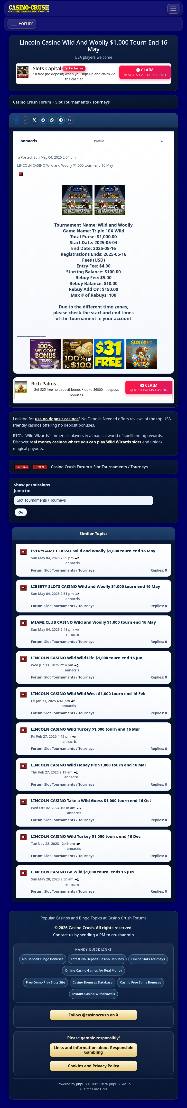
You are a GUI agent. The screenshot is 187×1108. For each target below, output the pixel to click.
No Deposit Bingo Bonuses (42, 959)
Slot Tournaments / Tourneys (82, 102)
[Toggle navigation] (173, 9)
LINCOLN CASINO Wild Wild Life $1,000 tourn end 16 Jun (86, 657)
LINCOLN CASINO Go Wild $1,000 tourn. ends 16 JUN (82, 872)
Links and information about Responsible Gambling (93, 1050)
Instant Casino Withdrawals (93, 994)
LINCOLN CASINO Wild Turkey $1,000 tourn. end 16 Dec (85, 836)
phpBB (81, 1084)
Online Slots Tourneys (148, 959)
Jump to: (22, 490)
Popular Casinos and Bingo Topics (71, 918)
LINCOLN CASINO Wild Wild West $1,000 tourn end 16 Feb (88, 693)
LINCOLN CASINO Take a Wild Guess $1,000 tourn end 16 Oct (91, 800)
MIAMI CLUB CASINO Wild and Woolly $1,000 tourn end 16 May (93, 622)
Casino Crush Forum (32, 102)
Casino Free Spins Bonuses (140, 982)
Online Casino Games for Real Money (93, 970)
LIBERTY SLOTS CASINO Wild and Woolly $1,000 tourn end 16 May (95, 586)
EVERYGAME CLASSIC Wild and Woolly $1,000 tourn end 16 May (93, 551)
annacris (72, 563)
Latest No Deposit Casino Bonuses (97, 959)
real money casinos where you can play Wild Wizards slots (85, 442)
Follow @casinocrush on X (94, 1015)
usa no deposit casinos (57, 418)
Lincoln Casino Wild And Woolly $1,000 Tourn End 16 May (93, 45)
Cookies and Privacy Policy (93, 1066)
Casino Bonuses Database (92, 982)
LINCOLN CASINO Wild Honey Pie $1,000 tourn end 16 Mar (88, 765)
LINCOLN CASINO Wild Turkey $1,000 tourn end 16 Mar (85, 729)
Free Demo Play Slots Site (45, 982)
